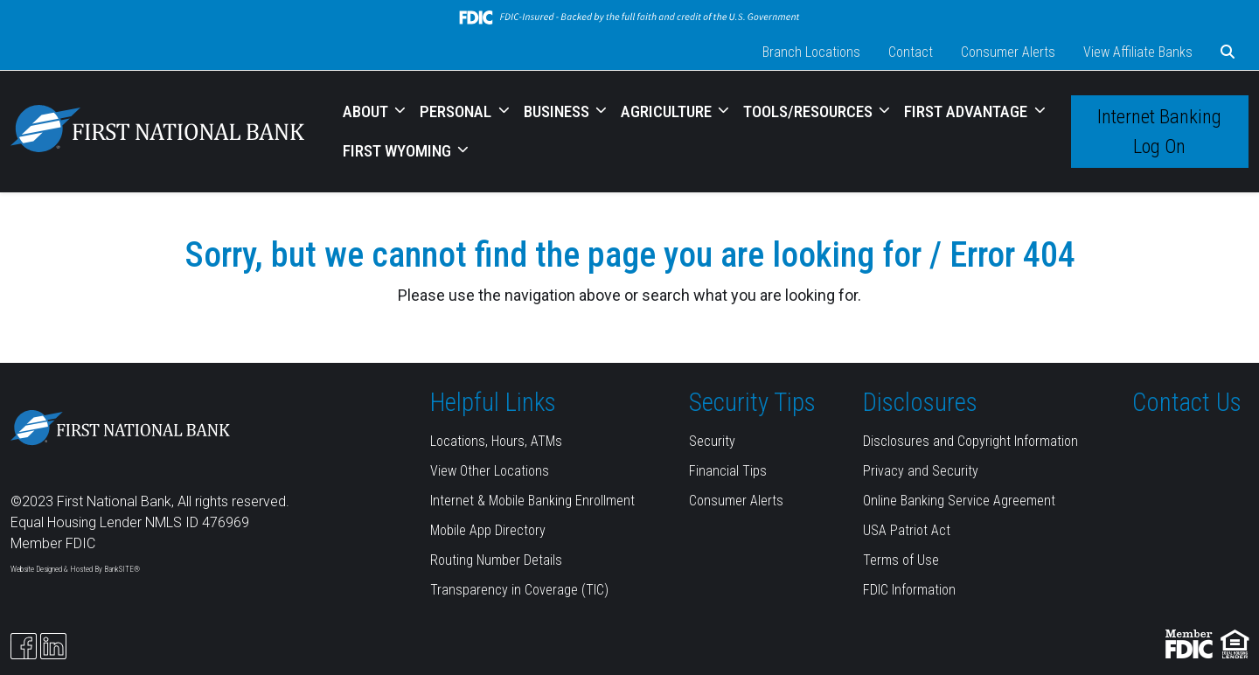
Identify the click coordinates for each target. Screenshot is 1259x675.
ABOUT (367, 111)
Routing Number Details (496, 560)
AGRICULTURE (668, 111)
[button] (1228, 52)
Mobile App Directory (488, 530)
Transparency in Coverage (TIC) (519, 589)
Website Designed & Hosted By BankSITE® (75, 569)
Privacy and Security (920, 471)
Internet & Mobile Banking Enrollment (532, 500)
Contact (910, 52)
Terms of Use (901, 560)
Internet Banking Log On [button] (1159, 131)
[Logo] (157, 131)
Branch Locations (811, 52)
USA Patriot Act (906, 530)
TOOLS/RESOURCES (809, 111)
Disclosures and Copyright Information (970, 441)
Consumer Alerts (1008, 52)
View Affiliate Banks (1138, 52)
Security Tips (752, 402)
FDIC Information (909, 589)
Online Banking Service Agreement (959, 500)
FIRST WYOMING (399, 151)
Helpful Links (493, 402)
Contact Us (1187, 402)
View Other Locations (489, 471)
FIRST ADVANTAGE (967, 111)
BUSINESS (558, 111)
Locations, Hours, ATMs (496, 441)
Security (712, 441)
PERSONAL (457, 111)
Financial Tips (728, 471)
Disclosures (920, 402)
